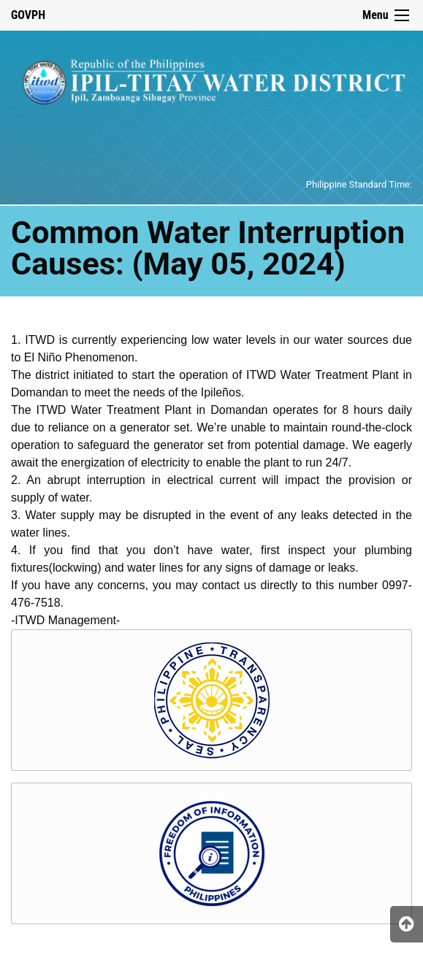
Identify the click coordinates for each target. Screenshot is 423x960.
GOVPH (28, 15)
